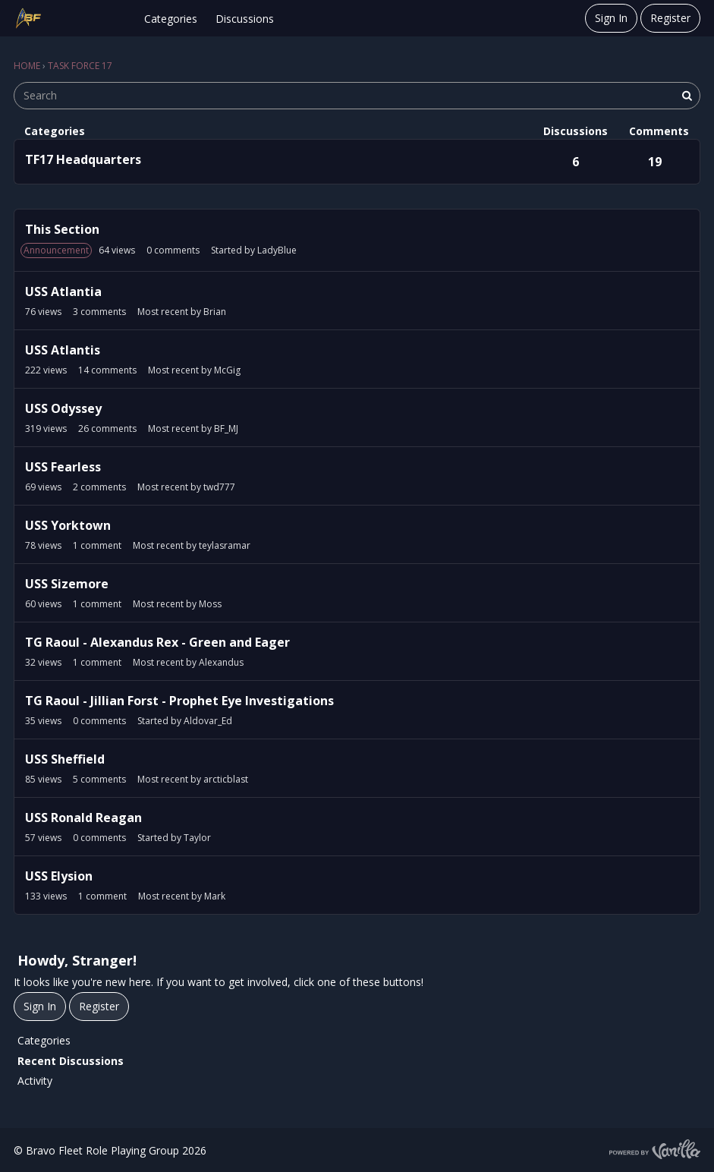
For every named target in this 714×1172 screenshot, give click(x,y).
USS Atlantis (62, 350)
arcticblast (225, 779)
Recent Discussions (70, 1061)
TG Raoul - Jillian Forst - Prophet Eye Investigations (179, 700)
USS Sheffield (65, 759)
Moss (210, 603)
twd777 (219, 486)
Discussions (244, 18)
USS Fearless (63, 466)
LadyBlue (277, 250)
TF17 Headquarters (83, 159)
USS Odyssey (63, 408)
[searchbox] (357, 95)
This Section (62, 229)
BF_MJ (226, 428)
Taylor (197, 837)
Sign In (611, 18)
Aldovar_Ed (208, 720)
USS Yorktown (68, 525)
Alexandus (221, 662)
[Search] (686, 95)
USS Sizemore (67, 583)
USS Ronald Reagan (83, 817)
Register (670, 18)
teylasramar (224, 545)
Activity (34, 1080)
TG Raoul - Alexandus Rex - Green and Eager (157, 642)
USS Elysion (59, 876)
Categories (170, 18)
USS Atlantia (63, 291)
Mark (214, 896)
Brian (214, 311)
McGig (227, 370)
